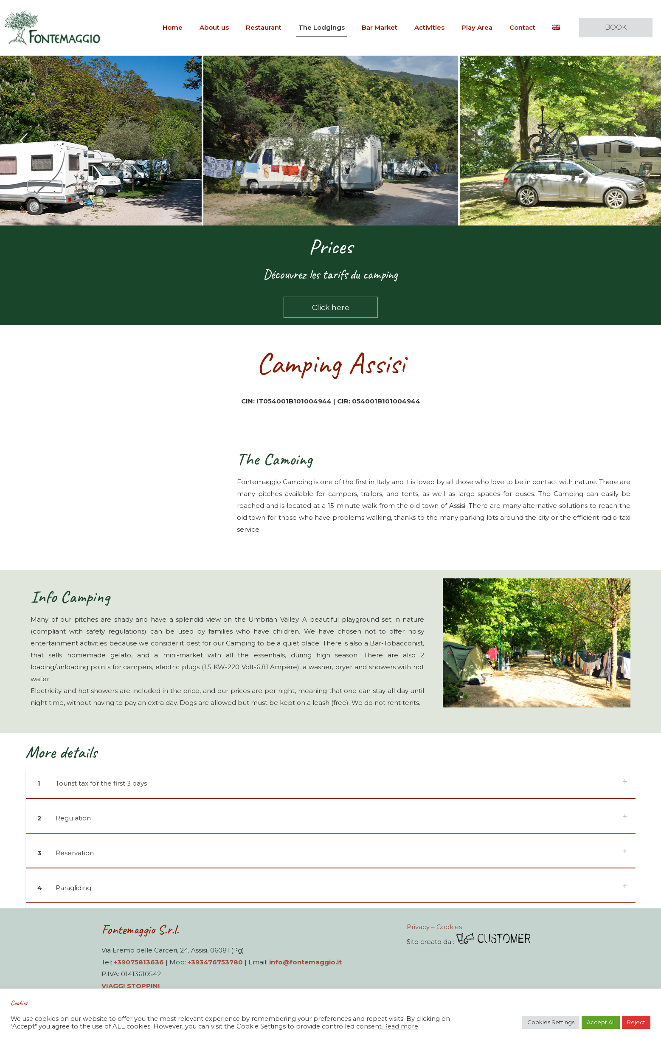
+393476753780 (215, 962)
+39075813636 (139, 962)
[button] (330, 786)
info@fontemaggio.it (305, 962)
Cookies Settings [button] (550, 1022)
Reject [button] (636, 1022)
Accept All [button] (601, 1022)
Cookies (449, 927)
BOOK (616, 27)
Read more (400, 1026)
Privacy (418, 927)
